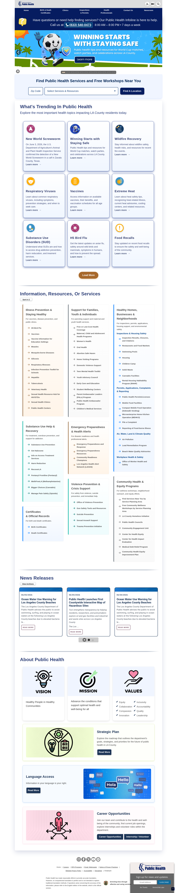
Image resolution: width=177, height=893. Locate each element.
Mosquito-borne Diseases (41, 353)
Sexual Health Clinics (39, 402)
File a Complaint (128, 422)
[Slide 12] (113, 72)
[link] (147, 4)
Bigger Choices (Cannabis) (41, 487)
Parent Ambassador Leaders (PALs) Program (87, 395)
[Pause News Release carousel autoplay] (84, 640)
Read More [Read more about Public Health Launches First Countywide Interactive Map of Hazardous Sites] (75, 632)
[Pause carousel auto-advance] (18, 71)
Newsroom (148, 10)
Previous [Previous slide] (16, 612)
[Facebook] (83, 859)
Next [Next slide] (160, 612)
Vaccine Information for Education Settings (40, 340)
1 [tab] (90, 642)
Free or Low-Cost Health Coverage (85, 328)
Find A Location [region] (132, 91)
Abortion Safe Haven (84, 353)
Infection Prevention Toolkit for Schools (43, 370)
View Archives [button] (28, 584)
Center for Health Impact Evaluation (131, 540)
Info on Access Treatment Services (41, 456)
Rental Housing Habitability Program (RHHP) (133, 382)
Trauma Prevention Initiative (87, 526)
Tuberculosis (35, 383)
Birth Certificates (37, 527)
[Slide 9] (99, 72)
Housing (124, 358)
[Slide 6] (86, 72)
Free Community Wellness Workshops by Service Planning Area (135, 508)
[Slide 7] (90, 72)
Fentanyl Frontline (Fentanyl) (42, 475)
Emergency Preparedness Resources (86, 452)
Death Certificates (37, 533)
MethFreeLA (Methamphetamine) (44, 481)
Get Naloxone (35, 451)
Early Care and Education (86, 383)
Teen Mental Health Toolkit (86, 371)
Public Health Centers (39, 408)
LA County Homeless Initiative (134, 516)
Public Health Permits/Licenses (134, 397)
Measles (33, 347)
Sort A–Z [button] (26, 300)
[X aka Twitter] (88, 859)
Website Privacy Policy (73, 871)
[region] (35, 91)
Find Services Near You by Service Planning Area (132, 500)
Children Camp (127, 364)
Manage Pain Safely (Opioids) (43, 493)
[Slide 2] (68, 72)
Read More (104, 752)
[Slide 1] (63, 72)
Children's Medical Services (87, 409)
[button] (153, 4)
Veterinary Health (37, 389)
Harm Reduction (37, 463)
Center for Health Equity (131, 534)
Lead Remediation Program (133, 445)
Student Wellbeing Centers (87, 389)
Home (26, 10)
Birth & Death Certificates (45, 11)
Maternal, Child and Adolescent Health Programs (89, 334)
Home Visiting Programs (86, 359)
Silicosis (33, 359)
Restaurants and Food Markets (134, 346)
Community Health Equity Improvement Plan (132, 553)
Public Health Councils (131, 522)
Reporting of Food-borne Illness (135, 428)
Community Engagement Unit (134, 528)
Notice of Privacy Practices (108, 867)
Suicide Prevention (83, 514)
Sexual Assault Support (85, 520)
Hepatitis (33, 377)
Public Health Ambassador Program (87, 402)
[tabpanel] (40, 611)
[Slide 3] (72, 72)
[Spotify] (98, 859)
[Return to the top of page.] (173, 889)
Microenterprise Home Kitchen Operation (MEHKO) (134, 415)
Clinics (65, 10)
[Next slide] (158, 52)
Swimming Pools (128, 352)
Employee (107, 871)
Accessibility (88, 871)
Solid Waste (126, 370)
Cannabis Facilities (129, 376)
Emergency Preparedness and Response (88, 445)
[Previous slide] (18, 52)
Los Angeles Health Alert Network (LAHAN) (86, 465)
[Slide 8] (95, 72)
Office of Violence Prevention (88, 502)
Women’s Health (82, 341)
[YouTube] (93, 859)
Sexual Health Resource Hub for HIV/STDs (44, 395)
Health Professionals (106, 11)
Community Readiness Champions (85, 458)
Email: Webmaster (90, 867)
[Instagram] (79, 859)
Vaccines (33, 334)
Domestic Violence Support (87, 365)
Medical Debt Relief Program (133, 547)
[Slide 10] (104, 72)
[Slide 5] (81, 72)
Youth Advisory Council (85, 377)
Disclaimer (98, 871)
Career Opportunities (110, 837)
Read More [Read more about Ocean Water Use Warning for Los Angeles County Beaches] (28, 627)
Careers (66, 867)
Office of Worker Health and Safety (133, 462)
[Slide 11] (109, 72)
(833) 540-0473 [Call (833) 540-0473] (78, 25)
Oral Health (80, 347)
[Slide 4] (77, 72)
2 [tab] (94, 642)
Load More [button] (88, 275)
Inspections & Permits (84, 11)
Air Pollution (126, 439)
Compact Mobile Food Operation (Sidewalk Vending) (135, 409)
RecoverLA (34, 469)
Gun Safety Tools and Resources (89, 508)
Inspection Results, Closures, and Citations (134, 339)
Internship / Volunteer (137, 837)
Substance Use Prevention (41, 445)
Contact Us (128, 10)
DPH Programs (76, 867)
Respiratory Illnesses (39, 365)
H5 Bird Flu (34, 328)
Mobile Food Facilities (130, 403)
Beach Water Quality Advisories (135, 451)
